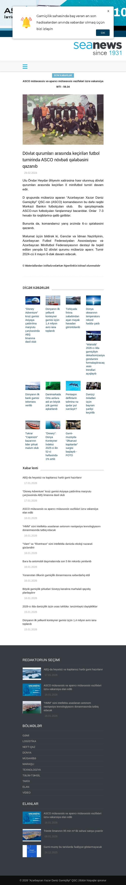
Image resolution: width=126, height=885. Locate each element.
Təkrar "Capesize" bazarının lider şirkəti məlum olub (32, 440)
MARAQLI (28, 764)
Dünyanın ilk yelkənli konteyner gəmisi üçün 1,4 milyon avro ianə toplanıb (53, 319)
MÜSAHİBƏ (29, 758)
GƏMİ (26, 735)
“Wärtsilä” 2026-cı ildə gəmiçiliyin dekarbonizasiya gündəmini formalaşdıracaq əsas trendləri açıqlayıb (95, 359)
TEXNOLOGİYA (32, 769)
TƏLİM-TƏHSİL (31, 775)
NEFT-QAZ (29, 746)
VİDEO (27, 792)
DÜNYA (27, 752)
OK (103, 32)
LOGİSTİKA (29, 741)
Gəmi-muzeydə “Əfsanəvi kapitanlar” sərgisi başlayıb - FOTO (72, 444)
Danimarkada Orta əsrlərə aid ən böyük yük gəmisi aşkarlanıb (53, 401)
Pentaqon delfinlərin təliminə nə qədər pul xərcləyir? (72, 401)
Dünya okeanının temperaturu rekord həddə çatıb (93, 316)
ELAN (26, 786)
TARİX (26, 781)
